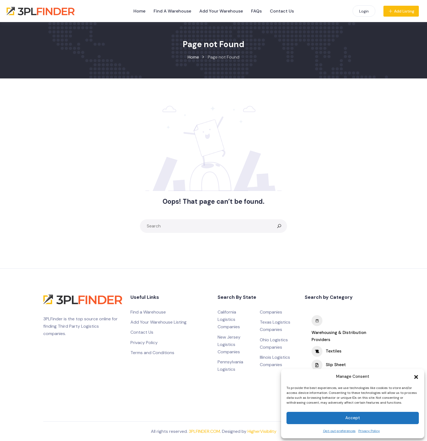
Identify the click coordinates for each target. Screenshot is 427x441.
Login (364, 11)
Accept (352, 418)
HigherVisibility (262, 431)
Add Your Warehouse (221, 11)
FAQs (256, 11)
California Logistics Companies (229, 319)
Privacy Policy (369, 431)
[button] (416, 376)
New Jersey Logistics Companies (229, 344)
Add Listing (401, 11)
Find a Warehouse (148, 312)
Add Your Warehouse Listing (158, 322)
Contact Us (282, 11)
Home (139, 11)
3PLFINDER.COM (204, 431)
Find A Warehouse (172, 11)
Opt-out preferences (339, 431)
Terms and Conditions (152, 352)
